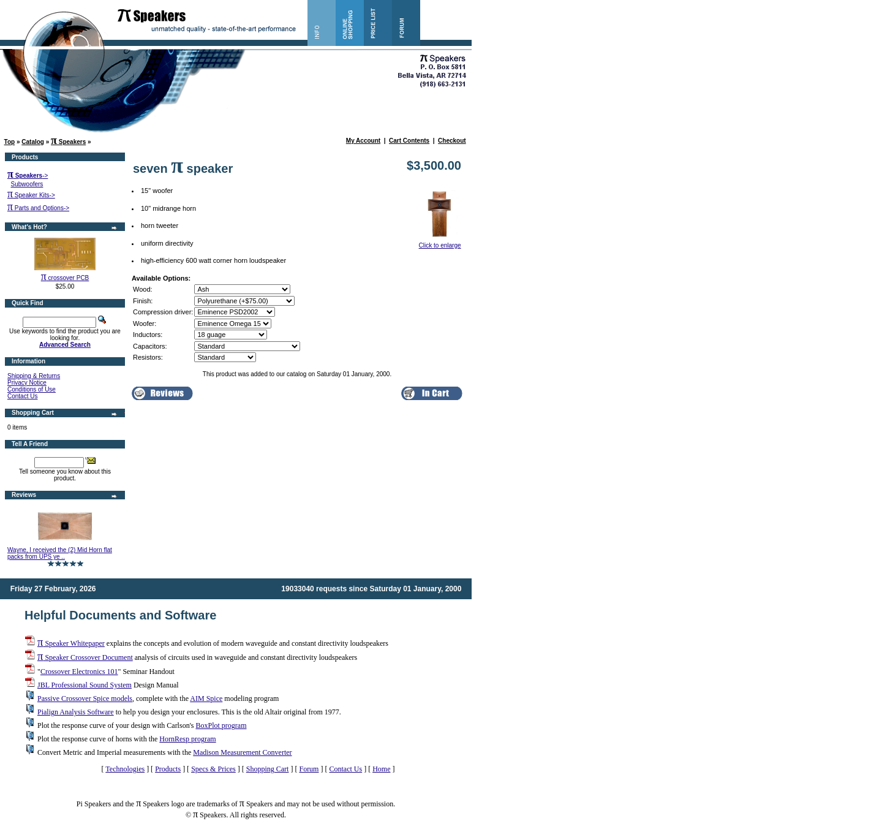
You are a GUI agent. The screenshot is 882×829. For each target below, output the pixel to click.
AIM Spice (206, 698)
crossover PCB (65, 277)
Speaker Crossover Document (85, 657)
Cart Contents (409, 140)
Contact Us (22, 396)
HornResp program (187, 739)
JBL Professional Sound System (84, 685)
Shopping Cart (267, 769)
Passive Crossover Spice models (84, 698)
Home (381, 769)
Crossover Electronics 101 (79, 671)
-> (27, 175)
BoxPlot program (220, 725)
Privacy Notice (27, 382)
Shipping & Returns (33, 376)
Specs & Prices (213, 769)
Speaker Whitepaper (71, 643)
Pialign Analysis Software (75, 712)
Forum (308, 769)
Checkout (452, 140)
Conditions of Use (31, 389)
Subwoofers (27, 184)
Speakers (68, 141)
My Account (363, 140)
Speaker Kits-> (31, 195)
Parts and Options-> (38, 208)
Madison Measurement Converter (242, 752)
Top (9, 141)
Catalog (32, 141)
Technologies (125, 769)
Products (168, 769)
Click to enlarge (440, 243)
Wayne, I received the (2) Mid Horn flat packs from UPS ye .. (59, 553)
